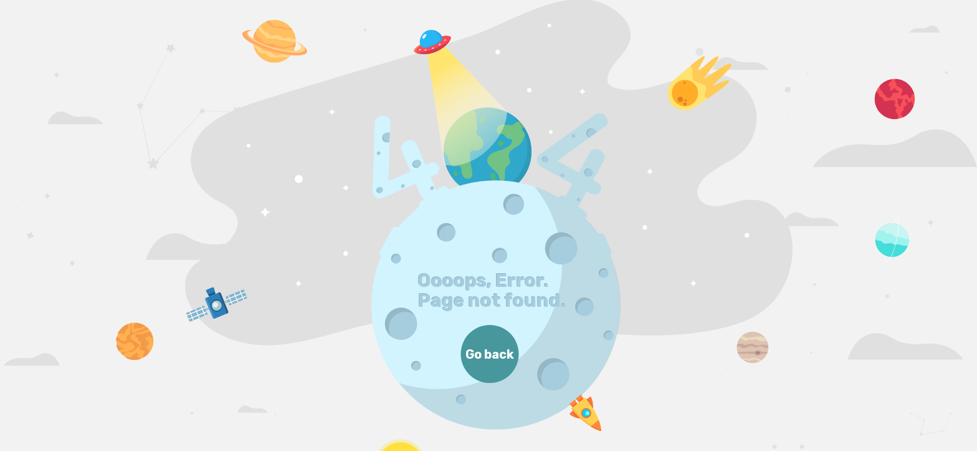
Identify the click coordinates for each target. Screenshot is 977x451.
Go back (489, 354)
